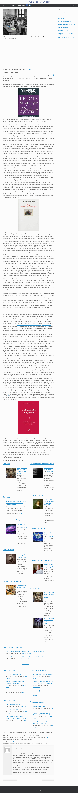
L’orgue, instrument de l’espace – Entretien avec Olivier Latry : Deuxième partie (22, 469)
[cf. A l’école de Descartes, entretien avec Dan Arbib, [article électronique (34, 325)
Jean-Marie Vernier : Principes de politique (43, 674)
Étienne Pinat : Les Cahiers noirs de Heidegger (48, 469)
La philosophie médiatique (12, 520)
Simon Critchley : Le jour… (48, 780)
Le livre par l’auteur (36, 495)
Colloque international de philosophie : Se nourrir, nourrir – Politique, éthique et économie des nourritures (16, 502)
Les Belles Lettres (44, 743)
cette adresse (28, 69)
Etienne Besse (49, 536)
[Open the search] (73, 5)
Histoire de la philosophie (12, 581)
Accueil (4, 5)
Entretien (36, 743)
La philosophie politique (38, 528)
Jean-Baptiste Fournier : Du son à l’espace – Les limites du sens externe (23, 662)
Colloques (6, 497)
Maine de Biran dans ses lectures (14, 690)
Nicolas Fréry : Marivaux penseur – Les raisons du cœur (65, 18)
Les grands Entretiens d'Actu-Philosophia (13, 743)
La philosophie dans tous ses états (42, 560)
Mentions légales (21, 5)
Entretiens (6, 464)
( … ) (23, 490)
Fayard (39, 743)
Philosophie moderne (10, 670)
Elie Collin (21, 589)
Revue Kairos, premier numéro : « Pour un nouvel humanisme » (66, 34)
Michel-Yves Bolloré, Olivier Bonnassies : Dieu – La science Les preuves (22, 525)
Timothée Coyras (23, 527)
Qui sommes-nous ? (12, 5)
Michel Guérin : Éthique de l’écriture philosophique (65, 13)
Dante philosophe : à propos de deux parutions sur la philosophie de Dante (42, 691)
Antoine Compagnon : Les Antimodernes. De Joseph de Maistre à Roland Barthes (22, 555)
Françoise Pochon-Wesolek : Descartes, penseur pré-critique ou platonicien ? (49, 500)
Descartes (32, 743)
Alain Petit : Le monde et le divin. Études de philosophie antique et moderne (43, 722)
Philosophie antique (37, 702)
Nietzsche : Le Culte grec (39, 706)
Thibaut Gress (14, 38)
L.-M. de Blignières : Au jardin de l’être (21, 586)
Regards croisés (35, 588)
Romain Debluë (12, 504)
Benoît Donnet (49, 471)
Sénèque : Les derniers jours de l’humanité (66, 24)
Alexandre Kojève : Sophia (48, 533)
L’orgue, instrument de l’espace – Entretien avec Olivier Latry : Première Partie (49, 619)
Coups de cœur (8, 550)
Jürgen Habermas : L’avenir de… (9, 780)
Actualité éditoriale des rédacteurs (42, 464)
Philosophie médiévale (11, 700)
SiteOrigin (38, 790)
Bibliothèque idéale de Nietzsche (64, 30)
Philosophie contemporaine (12, 647)
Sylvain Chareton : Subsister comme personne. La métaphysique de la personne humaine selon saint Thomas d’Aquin (16, 717)
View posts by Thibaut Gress (19, 750)
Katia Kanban (22, 557)
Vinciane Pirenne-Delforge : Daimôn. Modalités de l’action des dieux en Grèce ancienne (42, 714)
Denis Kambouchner (27, 743)
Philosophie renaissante (38, 670)
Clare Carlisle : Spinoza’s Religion (14, 674)
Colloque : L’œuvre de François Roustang (49, 565)
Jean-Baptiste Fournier (27, 653)
